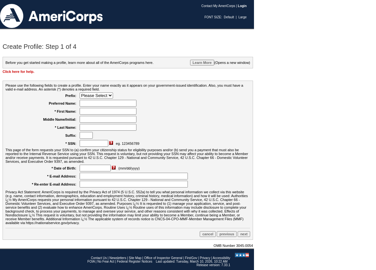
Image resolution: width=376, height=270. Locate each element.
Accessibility (221, 258)
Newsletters (117, 258)
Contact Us (99, 258)
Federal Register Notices (134, 261)
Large (242, 17)
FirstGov (191, 258)
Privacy (205, 258)
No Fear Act (105, 261)
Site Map (135, 258)
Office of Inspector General (163, 258)
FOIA (91, 261)
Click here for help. (18, 72)
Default (229, 17)
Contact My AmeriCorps (218, 6)
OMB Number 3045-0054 (233, 246)
